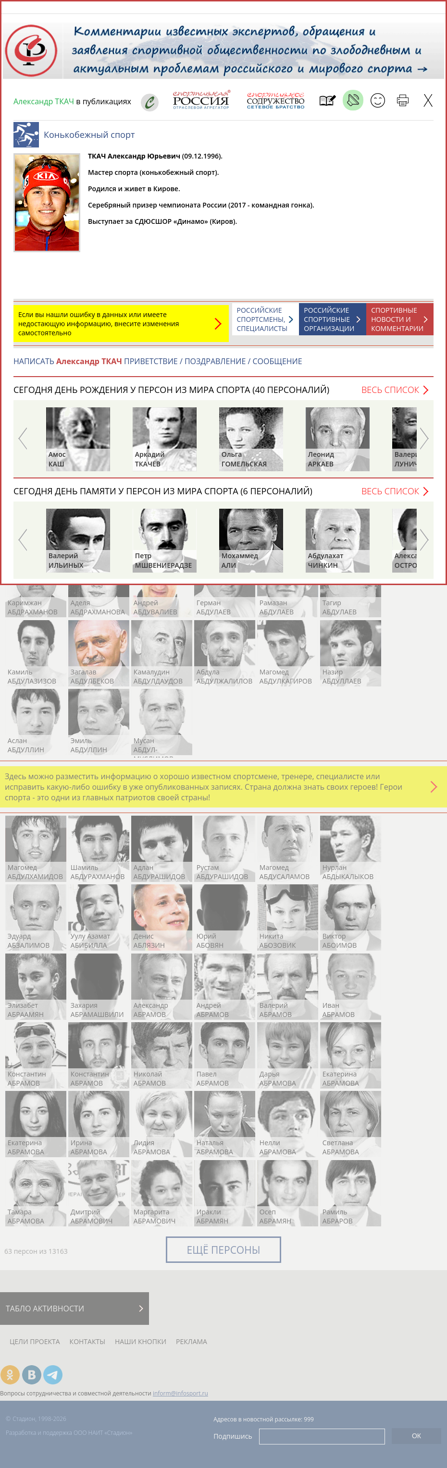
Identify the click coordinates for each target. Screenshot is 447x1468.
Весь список (390, 394)
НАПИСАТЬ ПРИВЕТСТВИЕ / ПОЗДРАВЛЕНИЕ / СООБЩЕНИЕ (157, 366)
